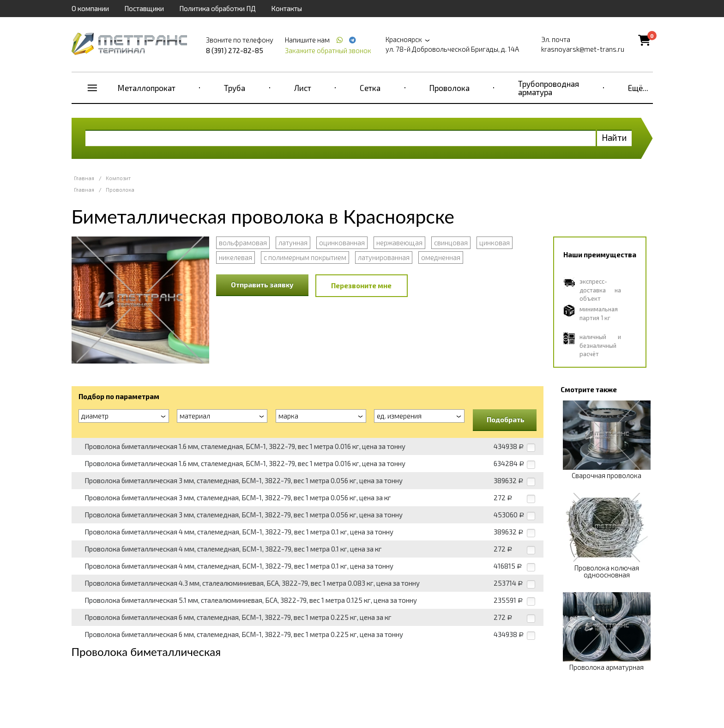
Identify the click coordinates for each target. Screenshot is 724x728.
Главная (84, 178)
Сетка (370, 88)
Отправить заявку (262, 284)
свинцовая (451, 242)
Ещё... (638, 88)
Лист (302, 88)
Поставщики (144, 8)
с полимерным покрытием (305, 257)
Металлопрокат (146, 88)
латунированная (384, 257)
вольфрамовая (243, 242)
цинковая (494, 242)
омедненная (440, 257)
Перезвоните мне (361, 285)
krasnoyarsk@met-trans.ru (582, 49)
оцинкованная (342, 242)
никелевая (235, 257)
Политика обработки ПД (217, 8)
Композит (118, 178)
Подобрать (506, 419)
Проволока (449, 88)
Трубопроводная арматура (548, 87)
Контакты (286, 8)
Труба (234, 88)
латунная (293, 242)
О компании (90, 8)
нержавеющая (399, 242)
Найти (614, 137)
